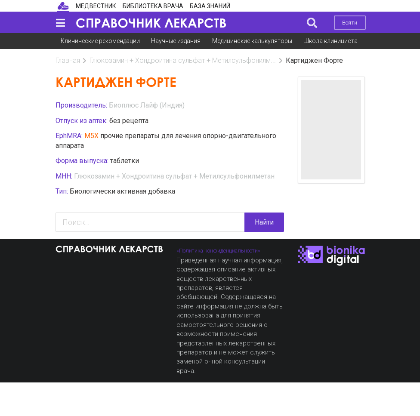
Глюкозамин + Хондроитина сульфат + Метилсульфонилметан (174, 176)
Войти (349, 22)
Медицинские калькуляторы (252, 40)
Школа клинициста (330, 40)
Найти (264, 222)
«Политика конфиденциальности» (218, 250)
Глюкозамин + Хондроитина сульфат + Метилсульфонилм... (183, 60)
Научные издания (176, 40)
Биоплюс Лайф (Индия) (147, 105)
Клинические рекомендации (100, 40)
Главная (68, 60)
